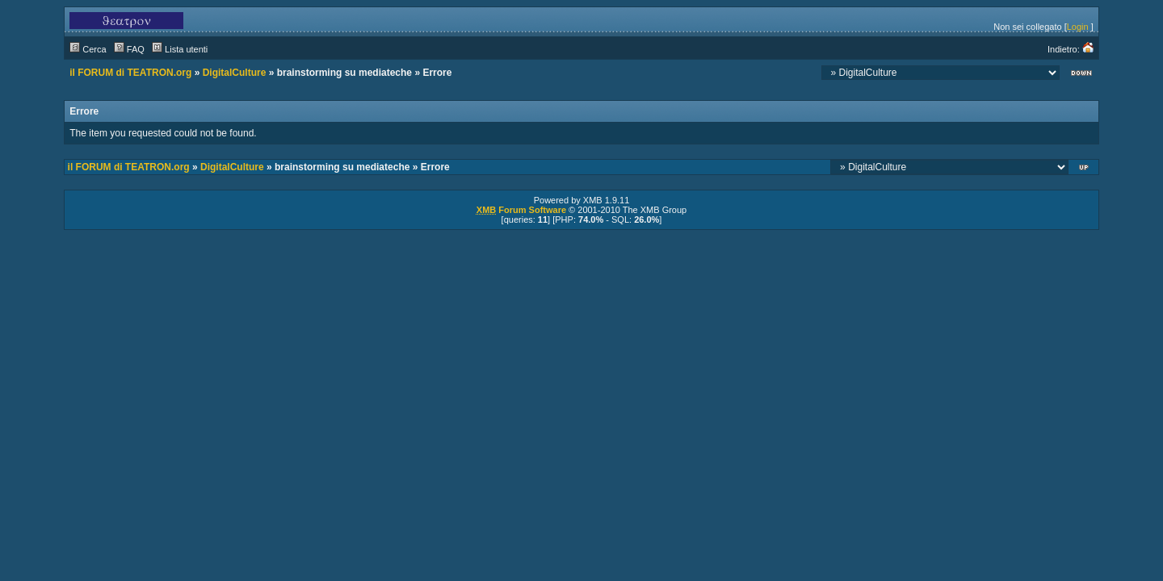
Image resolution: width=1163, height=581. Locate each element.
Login (1078, 26)
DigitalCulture (235, 72)
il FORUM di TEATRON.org (130, 72)
